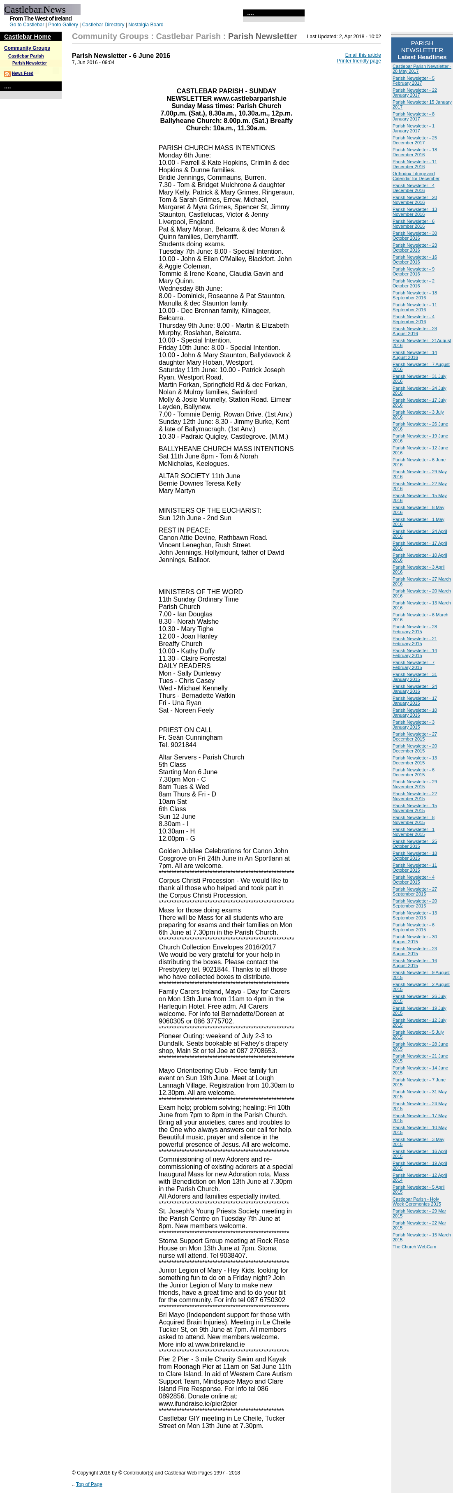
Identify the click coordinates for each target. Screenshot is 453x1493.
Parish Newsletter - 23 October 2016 (415, 247)
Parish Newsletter (29, 63)
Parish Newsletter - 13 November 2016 (415, 212)
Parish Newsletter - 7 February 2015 (414, 665)
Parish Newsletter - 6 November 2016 (414, 224)
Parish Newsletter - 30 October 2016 (415, 236)
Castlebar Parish (26, 55)
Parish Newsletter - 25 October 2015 (415, 844)
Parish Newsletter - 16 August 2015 (415, 963)
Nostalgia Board (145, 25)
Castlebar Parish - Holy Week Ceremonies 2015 (417, 1201)
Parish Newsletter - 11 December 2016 (415, 164)
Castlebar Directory (103, 25)
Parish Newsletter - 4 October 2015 (414, 879)
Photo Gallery (63, 25)
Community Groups (27, 48)
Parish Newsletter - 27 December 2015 (415, 736)
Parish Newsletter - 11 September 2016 (415, 307)
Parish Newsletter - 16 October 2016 (415, 259)
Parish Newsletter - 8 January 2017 (414, 116)
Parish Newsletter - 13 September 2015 (415, 915)
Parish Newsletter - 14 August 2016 (415, 355)
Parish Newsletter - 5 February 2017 (414, 81)
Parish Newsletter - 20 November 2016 (415, 200)
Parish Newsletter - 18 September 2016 (415, 295)
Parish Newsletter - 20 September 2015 (415, 903)
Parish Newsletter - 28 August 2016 (415, 331)
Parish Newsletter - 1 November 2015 (414, 832)
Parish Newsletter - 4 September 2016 (414, 319)
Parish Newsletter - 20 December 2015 (415, 748)
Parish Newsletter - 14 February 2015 (415, 653)
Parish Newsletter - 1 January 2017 (414, 128)
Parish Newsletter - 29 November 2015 (415, 784)
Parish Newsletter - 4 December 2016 (414, 188)
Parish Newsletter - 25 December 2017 (415, 140)
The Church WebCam (414, 1246)
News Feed (22, 73)
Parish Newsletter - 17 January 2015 (415, 701)
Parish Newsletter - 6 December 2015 (414, 772)
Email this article (363, 55)
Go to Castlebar (26, 25)
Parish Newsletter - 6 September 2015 (414, 927)
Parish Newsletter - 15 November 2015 (415, 808)
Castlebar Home (27, 36)
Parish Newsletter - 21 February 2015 (415, 641)
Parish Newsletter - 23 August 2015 (415, 951)
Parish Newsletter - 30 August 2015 (415, 939)
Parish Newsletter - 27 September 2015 (415, 891)
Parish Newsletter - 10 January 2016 (415, 713)
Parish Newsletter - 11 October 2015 (415, 868)
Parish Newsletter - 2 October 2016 (414, 283)
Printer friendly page (359, 61)
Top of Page (89, 1484)
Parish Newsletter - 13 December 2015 (415, 760)
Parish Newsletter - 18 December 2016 (415, 152)
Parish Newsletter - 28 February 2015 (415, 629)
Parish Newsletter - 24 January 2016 (415, 689)
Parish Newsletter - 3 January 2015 (414, 724)
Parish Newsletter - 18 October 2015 (415, 856)
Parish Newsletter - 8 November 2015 (414, 820)
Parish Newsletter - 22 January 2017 (415, 92)
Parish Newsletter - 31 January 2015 (415, 677)
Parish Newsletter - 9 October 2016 (414, 271)
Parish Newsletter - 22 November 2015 (415, 796)
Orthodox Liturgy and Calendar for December (416, 176)
